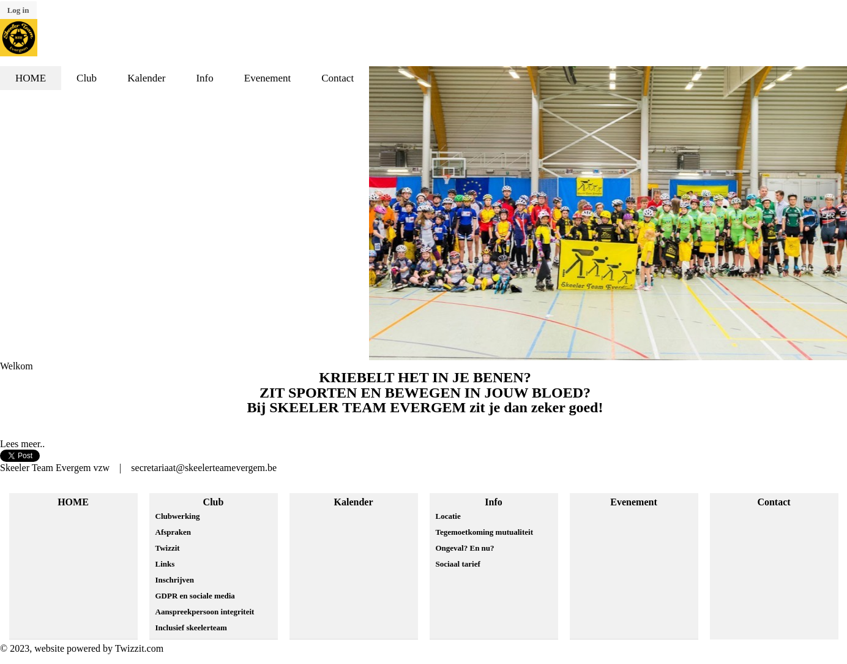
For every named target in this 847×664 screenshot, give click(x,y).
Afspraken (173, 532)
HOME (73, 502)
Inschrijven (175, 579)
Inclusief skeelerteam (191, 627)
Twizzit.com (139, 648)
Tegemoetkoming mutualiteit (484, 532)
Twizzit (167, 548)
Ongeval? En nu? (465, 548)
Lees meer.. (22, 444)
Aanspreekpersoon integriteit (205, 611)
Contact (773, 502)
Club (213, 502)
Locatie (448, 516)
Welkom (16, 366)
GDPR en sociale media (195, 595)
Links (165, 563)
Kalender (353, 502)
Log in (18, 10)
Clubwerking (177, 516)
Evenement (633, 502)
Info (493, 502)
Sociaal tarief (458, 563)
